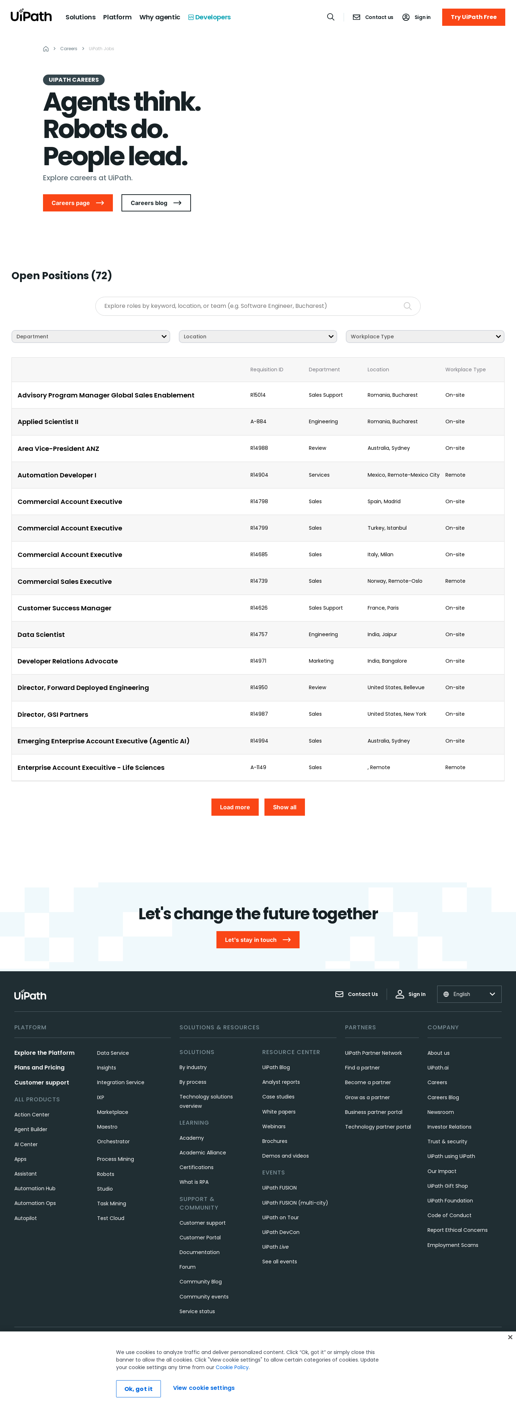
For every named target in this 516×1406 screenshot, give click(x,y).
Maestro (107, 1126)
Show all (284, 807)
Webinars (274, 1126)
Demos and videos (285, 1155)
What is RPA (194, 1182)
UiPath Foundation (450, 1200)
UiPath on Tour (280, 1217)
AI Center (26, 1144)
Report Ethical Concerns (457, 1230)
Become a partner (368, 1082)
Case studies (278, 1096)
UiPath (275, 1246)
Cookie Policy (232, 1368)
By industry (193, 1067)
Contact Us (356, 994)
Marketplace (112, 1112)
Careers (437, 1082)
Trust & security (447, 1141)
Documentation (200, 1252)
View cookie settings (204, 1388)
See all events (279, 1261)
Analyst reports (281, 1082)
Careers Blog (443, 1097)
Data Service (113, 1053)
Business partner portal (373, 1112)
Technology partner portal (378, 1126)
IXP (100, 1097)
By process (193, 1082)
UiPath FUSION (279, 1187)
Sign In (411, 994)
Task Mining (111, 1203)
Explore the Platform (44, 1053)
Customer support (41, 1082)
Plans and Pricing (39, 1067)
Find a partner (362, 1067)
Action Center (31, 1114)
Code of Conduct (449, 1215)
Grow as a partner (367, 1097)
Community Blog (201, 1281)
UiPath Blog (276, 1067)
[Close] (510, 1338)
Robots (105, 1174)
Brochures (274, 1141)
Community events (204, 1296)
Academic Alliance (203, 1152)
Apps (20, 1159)
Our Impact (442, 1171)
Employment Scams (452, 1245)
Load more (235, 807)
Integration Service (120, 1082)
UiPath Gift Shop (447, 1186)
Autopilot (25, 1218)
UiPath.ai (438, 1067)
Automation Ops (35, 1203)
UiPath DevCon (281, 1232)
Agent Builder (30, 1129)
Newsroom (440, 1112)
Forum (188, 1267)
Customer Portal (200, 1237)
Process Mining (115, 1159)
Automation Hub (35, 1188)
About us (438, 1053)
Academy (192, 1138)
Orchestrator (113, 1141)
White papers (279, 1111)
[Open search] (331, 17)
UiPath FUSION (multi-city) (295, 1202)
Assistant (25, 1173)
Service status (197, 1311)
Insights (106, 1067)
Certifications (197, 1167)
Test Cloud (110, 1218)
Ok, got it (138, 1390)
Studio (105, 1188)
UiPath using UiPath (451, 1156)
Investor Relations (449, 1126)
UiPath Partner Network (373, 1053)
